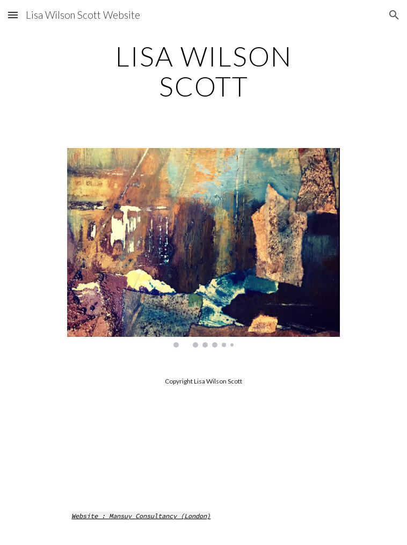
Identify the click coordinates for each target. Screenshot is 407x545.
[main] (203, 71)
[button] (13, 15)
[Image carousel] (203, 248)
